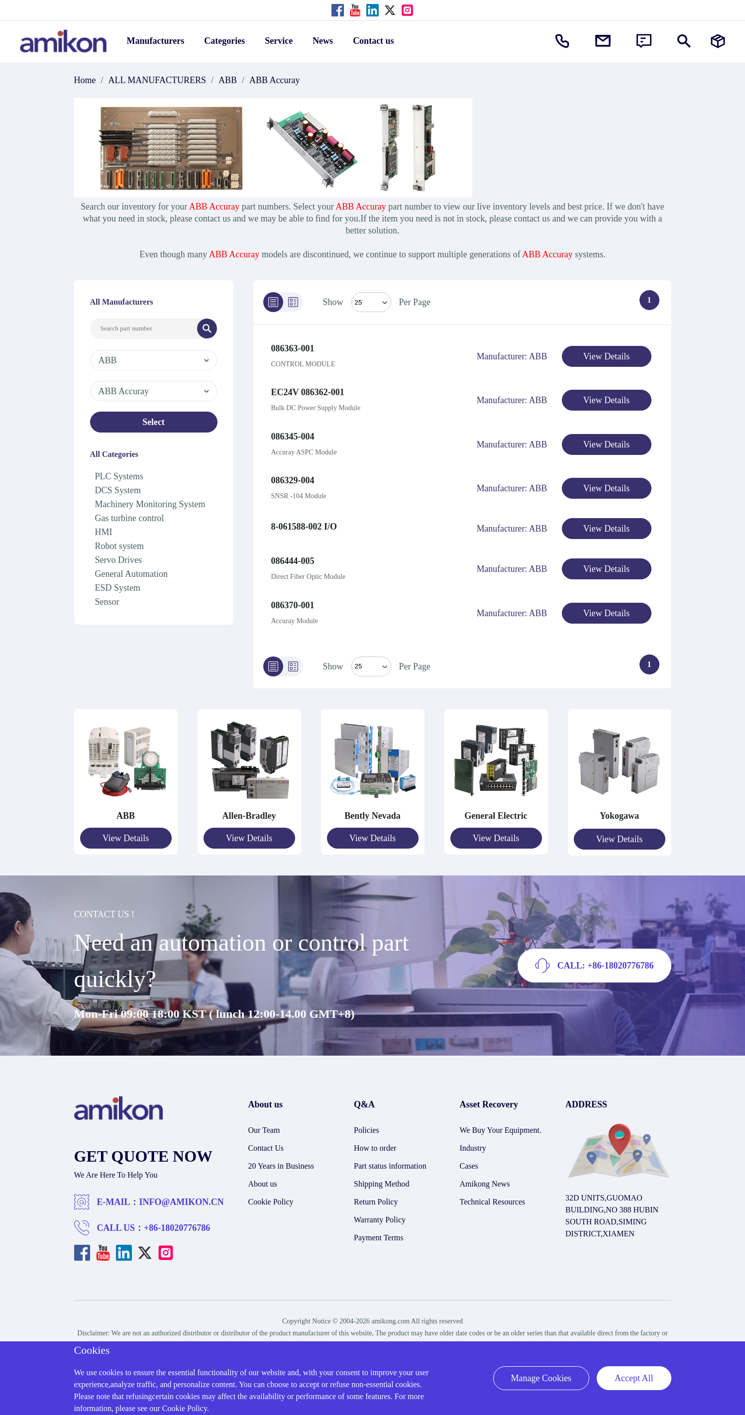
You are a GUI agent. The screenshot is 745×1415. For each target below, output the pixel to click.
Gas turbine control (129, 518)
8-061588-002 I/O (304, 522)
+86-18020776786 (177, 1220)
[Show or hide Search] (684, 41)
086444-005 (293, 555)
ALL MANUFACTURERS (157, 80)
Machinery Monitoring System (150, 504)
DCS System (118, 490)
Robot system (119, 546)
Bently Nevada (372, 809)
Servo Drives (118, 560)
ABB (227, 80)
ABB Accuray (274, 80)
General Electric (495, 809)
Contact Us (266, 1140)
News (323, 41)
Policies (366, 1122)
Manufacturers (156, 41)
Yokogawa (619, 809)
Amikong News (485, 1176)
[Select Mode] (371, 302)
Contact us (373, 41)
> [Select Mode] (371, 659)
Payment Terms (378, 1229)
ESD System (118, 588)
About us (262, 1176)
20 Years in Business (281, 1158)
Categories (224, 41)
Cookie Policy (271, 1194)
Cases (469, 1158)
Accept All (634, 1378)
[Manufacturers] (718, 41)
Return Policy (376, 1194)
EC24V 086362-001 (307, 391)
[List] (273, 302)
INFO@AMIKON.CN (181, 1194)
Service (279, 41)
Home (85, 80)
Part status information (390, 1158)
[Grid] (293, 302)
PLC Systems (119, 476)
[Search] (207, 328)
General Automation (131, 574)
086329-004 (293, 477)
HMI (103, 532)
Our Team (264, 1122)
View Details (606, 356)
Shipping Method (382, 1176)
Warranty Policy (380, 1211)
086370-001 (293, 598)
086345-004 (293, 434)
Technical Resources (493, 1194)
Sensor (107, 602)
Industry (473, 1140)
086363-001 (293, 348)
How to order (375, 1140)
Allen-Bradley (249, 809)
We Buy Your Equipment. (501, 1122)
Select (153, 422)
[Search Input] (144, 328)
